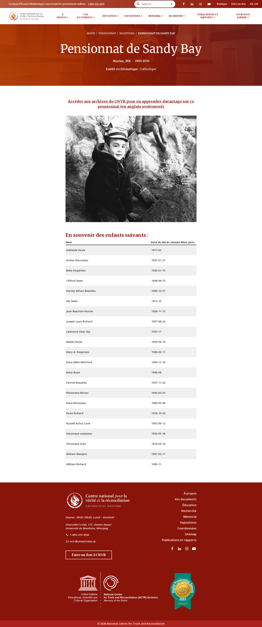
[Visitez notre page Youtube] (209, 4)
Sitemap (190, 534)
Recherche (176, 16)
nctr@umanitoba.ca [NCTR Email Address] (83, 541)
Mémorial (189, 517)
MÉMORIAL (154, 16)
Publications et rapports (207, 16)
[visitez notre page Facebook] (184, 4)
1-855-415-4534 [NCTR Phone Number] (79, 535)
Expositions (132, 16)
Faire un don (238, 4)
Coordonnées (186, 528)
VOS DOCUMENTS (84, 16)
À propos (61, 16)
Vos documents (185, 499)
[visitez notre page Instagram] (201, 4)
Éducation (109, 16)
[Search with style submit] (172, 4)
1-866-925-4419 (96, 3)
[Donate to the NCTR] (89, 555)
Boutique (222, 4)
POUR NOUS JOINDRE (243, 16)
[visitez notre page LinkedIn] (192, 4)
